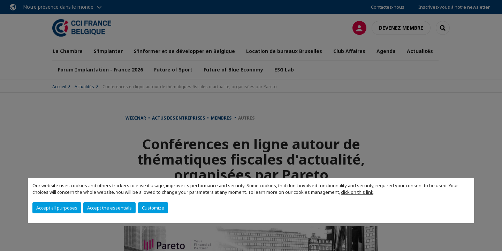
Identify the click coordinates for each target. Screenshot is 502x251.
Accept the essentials (109, 208)
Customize (153, 208)
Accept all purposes (56, 208)
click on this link (357, 192)
